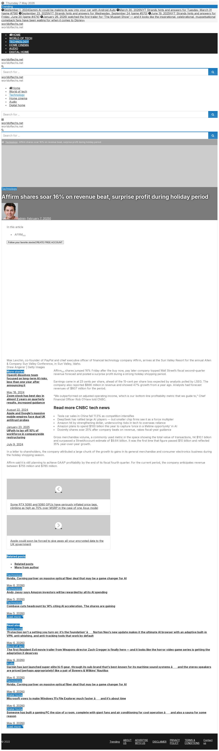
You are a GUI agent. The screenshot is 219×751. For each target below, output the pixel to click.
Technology (11, 142)
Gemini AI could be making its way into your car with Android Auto (58, 10)
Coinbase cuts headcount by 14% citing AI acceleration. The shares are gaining (61, 606)
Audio (10, 663)
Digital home (15, 628)
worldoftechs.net (12, 24)
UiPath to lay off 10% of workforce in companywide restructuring (25, 434)
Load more (15, 616)
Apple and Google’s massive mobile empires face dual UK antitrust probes (26, 416)
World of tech (15, 646)
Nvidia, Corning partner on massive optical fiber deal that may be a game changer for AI (67, 578)
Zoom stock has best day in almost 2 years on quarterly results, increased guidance (26, 399)
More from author (27, 567)
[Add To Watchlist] (24, 235)
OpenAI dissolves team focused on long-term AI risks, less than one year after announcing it (27, 380)
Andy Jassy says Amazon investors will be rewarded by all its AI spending (57, 592)
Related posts (24, 564)
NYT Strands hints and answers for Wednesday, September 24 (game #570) (83, 13)
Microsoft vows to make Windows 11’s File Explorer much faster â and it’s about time (66, 698)
